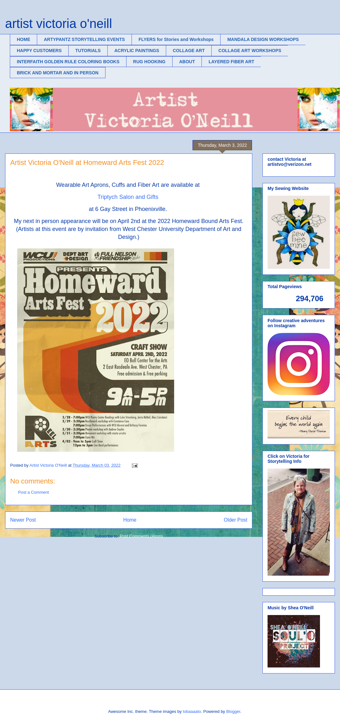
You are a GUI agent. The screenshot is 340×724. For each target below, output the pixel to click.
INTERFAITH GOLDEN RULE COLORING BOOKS (68, 61)
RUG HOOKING (149, 61)
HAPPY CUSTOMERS (39, 50)
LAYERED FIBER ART (231, 61)
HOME (23, 39)
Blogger (233, 711)
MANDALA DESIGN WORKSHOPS (263, 39)
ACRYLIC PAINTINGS (136, 50)
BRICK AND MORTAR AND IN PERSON (58, 72)
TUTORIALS (88, 50)
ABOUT (187, 61)
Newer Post (23, 520)
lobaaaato (192, 711)
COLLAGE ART (189, 50)
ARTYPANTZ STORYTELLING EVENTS (84, 39)
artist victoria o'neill (58, 23)
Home (130, 520)
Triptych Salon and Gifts (129, 197)
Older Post (235, 520)
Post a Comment (33, 492)
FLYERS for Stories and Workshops (176, 39)
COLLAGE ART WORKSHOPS (249, 50)
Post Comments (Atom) (141, 536)
